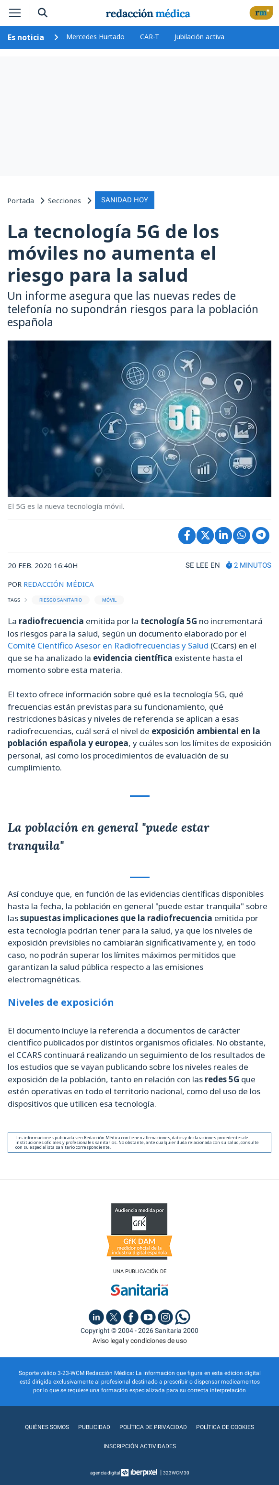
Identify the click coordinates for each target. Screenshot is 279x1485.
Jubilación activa (199, 36)
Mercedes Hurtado (95, 36)
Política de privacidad (153, 1427)
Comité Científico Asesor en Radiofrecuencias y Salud (108, 645)
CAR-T (149, 36)
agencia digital (105, 1472)
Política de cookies (225, 1427)
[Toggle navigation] (15, 13)
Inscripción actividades (140, 1446)
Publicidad (94, 1427)
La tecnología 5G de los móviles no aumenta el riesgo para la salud (113, 253)
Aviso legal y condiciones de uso (140, 1340)
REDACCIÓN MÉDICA (58, 584)
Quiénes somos (47, 1427)
